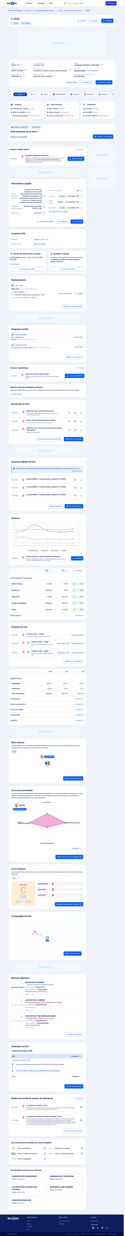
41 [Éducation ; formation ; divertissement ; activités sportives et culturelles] (33, 994)
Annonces (103, 94)
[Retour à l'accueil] (13, 1218)
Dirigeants (74, 94)
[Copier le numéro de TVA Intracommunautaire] (24, 75)
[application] (47, 534)
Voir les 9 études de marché (73, 1131)
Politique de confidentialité (99, 1234)
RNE (79, 76)
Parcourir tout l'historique (74, 1086)
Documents (89, 94)
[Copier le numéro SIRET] (25, 70)
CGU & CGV (75, 1234)
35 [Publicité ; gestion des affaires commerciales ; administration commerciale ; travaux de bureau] (30, 994)
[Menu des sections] (10, 94)
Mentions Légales (112, 1234)
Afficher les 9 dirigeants (74, 357)
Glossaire (61, 1224)
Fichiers (29, 1224)
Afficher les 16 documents (73, 439)
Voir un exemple (80, 149)
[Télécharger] (81, 413)
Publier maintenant (55, 506)
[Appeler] (94, 21)
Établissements (59, 94)
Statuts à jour (86, 82)
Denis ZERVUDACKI (45, 1064)
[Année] (15, 878)
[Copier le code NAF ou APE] (70, 70)
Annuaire (29, 1226)
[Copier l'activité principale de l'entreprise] (44, 196)
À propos (68, 1234)
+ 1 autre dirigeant (91, 71)
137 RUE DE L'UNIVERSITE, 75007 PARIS (86, 65)
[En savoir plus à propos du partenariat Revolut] (45, 1154)
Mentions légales (71, 82)
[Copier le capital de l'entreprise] (44, 213)
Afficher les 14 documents (73, 661)
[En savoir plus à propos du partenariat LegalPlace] (45, 1148)
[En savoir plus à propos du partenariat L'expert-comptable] (45, 1159)
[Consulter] (75, 413)
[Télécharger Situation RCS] (81, 196)
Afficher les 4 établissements (72, 306)
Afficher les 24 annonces (74, 506)
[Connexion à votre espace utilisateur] (111, 3)
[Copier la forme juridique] (54, 75)
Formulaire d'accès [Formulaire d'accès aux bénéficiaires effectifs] (16, 394)
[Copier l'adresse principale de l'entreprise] (101, 64)
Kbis (33, 94)
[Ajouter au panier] (76, 159)
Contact (44, 94)
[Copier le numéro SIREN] (21, 64)
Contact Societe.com (64, 1221)
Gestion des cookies (85, 1234)
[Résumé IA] (69, 413)
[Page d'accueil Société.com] (12, 3)
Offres (51, 3)
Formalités (41, 3)
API (28, 1229)
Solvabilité (107, 21)
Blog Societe (94, 1221)
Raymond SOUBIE (79, 71)
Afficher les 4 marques (74, 1034)
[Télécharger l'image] (21, 983)
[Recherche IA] (20, 94)
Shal (83, 76)
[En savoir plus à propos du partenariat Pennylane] (82, 1154)
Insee (76, 76)
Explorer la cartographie (72, 953)
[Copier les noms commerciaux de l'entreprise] (81, 190)
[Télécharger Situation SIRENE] (81, 202)
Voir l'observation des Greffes (58, 212)
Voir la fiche (79, 337)
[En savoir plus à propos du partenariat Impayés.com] (82, 1148)
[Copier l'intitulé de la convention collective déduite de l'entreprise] (44, 207)
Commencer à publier (77, 471)
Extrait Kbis (77, 222)
